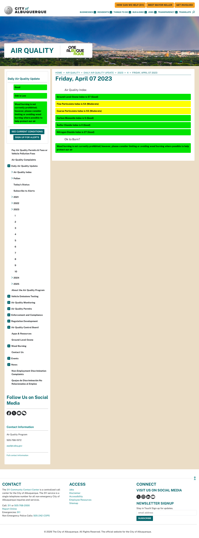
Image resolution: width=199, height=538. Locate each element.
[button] (185, 12)
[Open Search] (193, 12)
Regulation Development (24, 321)
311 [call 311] (9, 505)
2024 (16, 277)
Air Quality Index (23, 172)
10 (16, 271)
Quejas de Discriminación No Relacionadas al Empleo (27, 382)
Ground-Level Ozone (22, 339)
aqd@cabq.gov (14, 445)
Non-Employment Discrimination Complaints (29, 373)
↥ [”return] (195, 478)
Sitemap (73, 503)
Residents (104, 12)
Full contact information (17, 455)
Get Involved (184, 5)
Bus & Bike (140, 12)
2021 (16, 197)
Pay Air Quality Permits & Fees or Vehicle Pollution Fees (29, 152)
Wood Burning (18, 346)
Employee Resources (80, 499)
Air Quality (73, 72)
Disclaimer (74, 493)
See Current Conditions (27, 131)
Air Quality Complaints (24, 159)
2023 (120, 72)
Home (58, 72)
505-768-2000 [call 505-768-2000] (22, 505)
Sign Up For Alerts (27, 137)
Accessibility (76, 496)
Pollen (17, 178)
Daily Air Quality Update (99, 72)
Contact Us (18, 352)
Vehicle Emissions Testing (24, 296)
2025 (16, 284)
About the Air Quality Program (28, 290)
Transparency (168, 12)
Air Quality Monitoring (23, 302)
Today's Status (21, 184)
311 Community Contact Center (23, 489)
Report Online (9, 509)
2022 (16, 203)
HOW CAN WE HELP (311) (130, 5)
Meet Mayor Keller (160, 5)
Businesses (88, 12)
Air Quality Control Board (25, 327)
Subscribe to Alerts (24, 190)
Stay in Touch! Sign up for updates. (154, 508)
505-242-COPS (41, 515)
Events (14, 358)
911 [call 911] (18, 512)
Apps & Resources (21, 333)
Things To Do (122, 12)
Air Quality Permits (21, 308)
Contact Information (20, 427)
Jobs (152, 12)
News (14, 364)
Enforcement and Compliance (27, 315)
